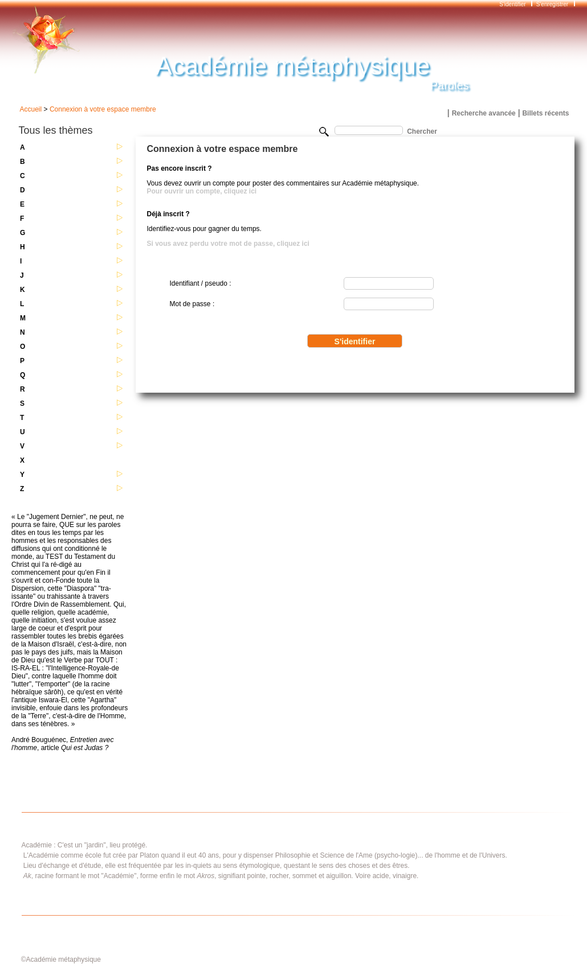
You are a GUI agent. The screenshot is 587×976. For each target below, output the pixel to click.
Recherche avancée (484, 113)
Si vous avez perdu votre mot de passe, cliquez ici (228, 244)
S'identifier (513, 4)
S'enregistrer (552, 4)
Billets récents (545, 113)
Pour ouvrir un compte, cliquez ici (202, 191)
